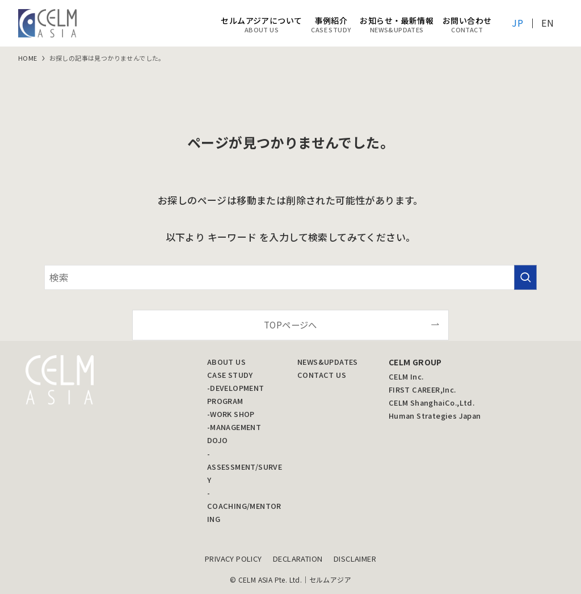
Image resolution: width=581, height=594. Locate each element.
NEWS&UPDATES (327, 361)
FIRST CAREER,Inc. (422, 389)
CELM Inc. (406, 376)
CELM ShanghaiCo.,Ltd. (431, 402)
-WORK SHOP (231, 413)
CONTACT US (321, 374)
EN (547, 23)
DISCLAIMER (355, 558)
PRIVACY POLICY (233, 558)
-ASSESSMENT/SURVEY (244, 466)
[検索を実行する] (525, 277)
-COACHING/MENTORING (244, 505)
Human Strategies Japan (435, 415)
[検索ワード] (290, 277)
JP (517, 23)
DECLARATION (297, 558)
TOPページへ (290, 324)
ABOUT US (226, 361)
